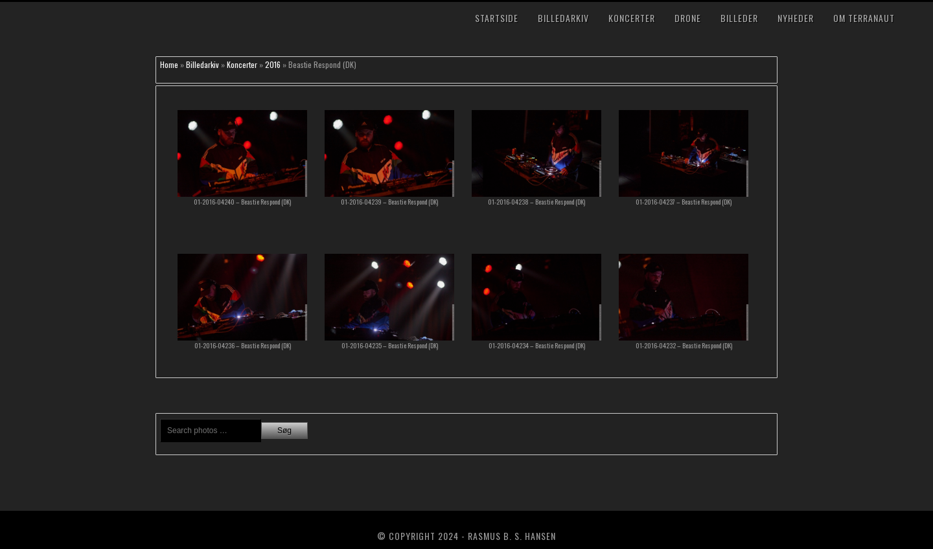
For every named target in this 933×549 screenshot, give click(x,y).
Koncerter (631, 18)
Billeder (739, 18)
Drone (687, 18)
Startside (496, 18)
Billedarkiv (563, 18)
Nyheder (796, 18)
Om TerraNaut (864, 18)
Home (169, 64)
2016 (273, 64)
